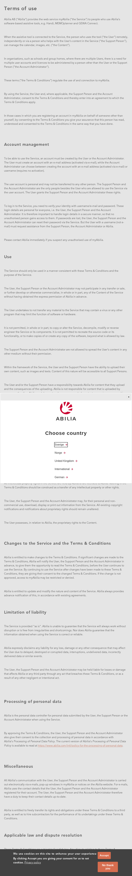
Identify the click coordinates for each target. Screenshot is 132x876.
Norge (58, 452)
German (60, 477)
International (62, 469)
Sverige (59, 444)
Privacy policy (32, 862)
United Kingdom (64, 460)
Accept (104, 855)
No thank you (107, 867)
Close (128, 396)
